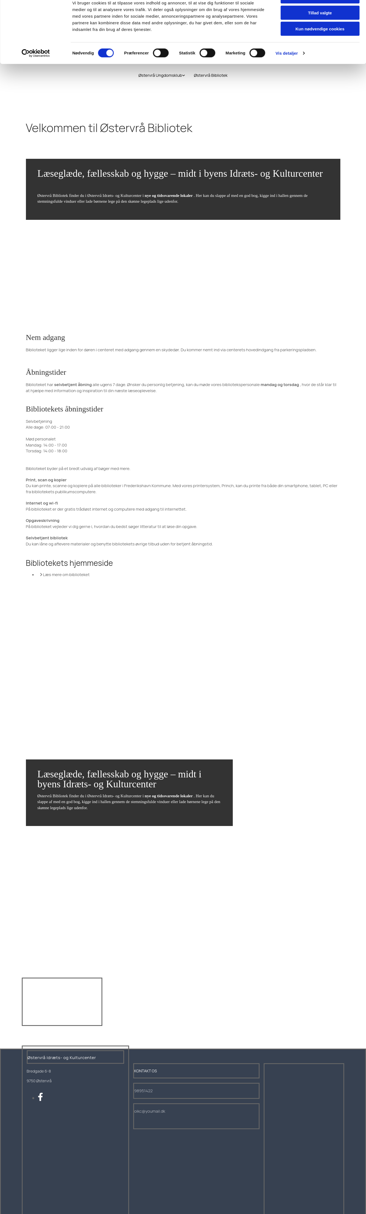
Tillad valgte (320, 30)
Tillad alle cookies (320, 13)
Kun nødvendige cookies (319, 46)
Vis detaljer (287, 70)
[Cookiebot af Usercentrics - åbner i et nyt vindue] (36, 70)
